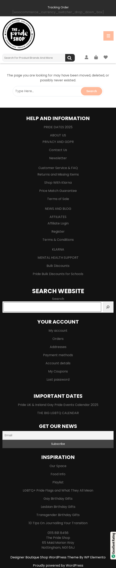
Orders (58, 338)
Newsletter (58, 158)
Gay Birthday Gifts (58, 498)
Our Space (58, 466)
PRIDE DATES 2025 (58, 127)
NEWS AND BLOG (58, 208)
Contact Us (58, 150)
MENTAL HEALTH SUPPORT (58, 257)
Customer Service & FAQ (58, 168)
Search (70, 58)
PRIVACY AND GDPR (58, 141)
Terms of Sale (58, 199)
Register (58, 231)
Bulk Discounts (58, 265)
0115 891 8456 (58, 532)
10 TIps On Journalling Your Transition (58, 523)
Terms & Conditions (58, 239)
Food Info (58, 474)
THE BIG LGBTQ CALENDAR (58, 413)
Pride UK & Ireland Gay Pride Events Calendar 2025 (58, 404)
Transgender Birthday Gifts (58, 515)
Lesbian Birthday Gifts (58, 506)
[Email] (58, 435)
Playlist (58, 482)
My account (58, 330)
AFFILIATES (58, 216)
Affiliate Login (58, 223)
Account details (58, 363)
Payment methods (58, 355)
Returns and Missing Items (58, 174)
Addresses (58, 347)
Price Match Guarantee (58, 190)
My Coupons (58, 371)
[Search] (108, 307)
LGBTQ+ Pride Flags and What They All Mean (58, 490)
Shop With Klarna (58, 182)
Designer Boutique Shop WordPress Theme (44, 557)
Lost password (58, 379)
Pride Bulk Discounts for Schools (58, 274)
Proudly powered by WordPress (58, 565)
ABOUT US (58, 135)
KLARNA (58, 249)
